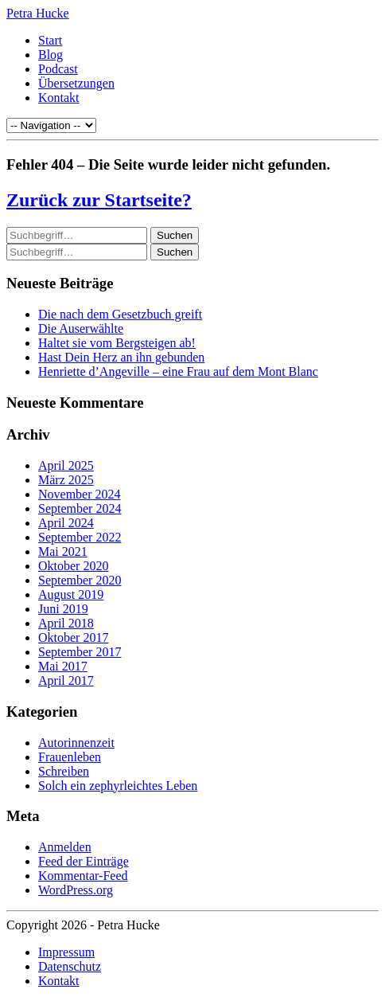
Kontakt (59, 97)
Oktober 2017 (73, 637)
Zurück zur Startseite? (99, 200)
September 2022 (79, 537)
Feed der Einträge (83, 861)
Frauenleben (69, 757)
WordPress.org (75, 890)
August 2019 (70, 594)
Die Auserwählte (80, 328)
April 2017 (66, 680)
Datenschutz (69, 966)
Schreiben (63, 771)
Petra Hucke (37, 13)
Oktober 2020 (73, 566)
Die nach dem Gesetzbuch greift (120, 314)
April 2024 (66, 523)
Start (50, 40)
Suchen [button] (174, 235)
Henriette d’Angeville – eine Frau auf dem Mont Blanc (178, 371)
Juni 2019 (63, 609)
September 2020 (79, 580)
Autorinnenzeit (76, 742)
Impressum (66, 952)
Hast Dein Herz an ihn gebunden (121, 357)
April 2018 (66, 623)
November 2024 (79, 494)
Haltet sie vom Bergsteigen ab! (117, 343)
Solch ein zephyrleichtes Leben (117, 785)
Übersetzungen (76, 83)
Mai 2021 (63, 551)
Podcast (58, 69)
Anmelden (64, 847)
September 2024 (79, 508)
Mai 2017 (63, 666)
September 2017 (79, 652)
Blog (50, 54)
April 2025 (66, 465)
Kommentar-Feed (83, 875)
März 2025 (66, 480)
